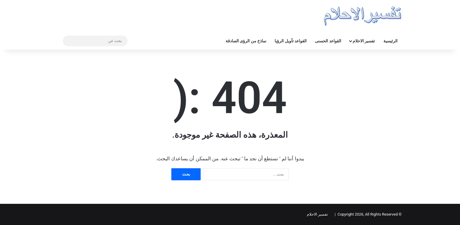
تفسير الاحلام (364, 41)
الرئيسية (390, 41)
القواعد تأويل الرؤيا (291, 41)
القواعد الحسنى (328, 41)
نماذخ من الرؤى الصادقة (246, 41)
